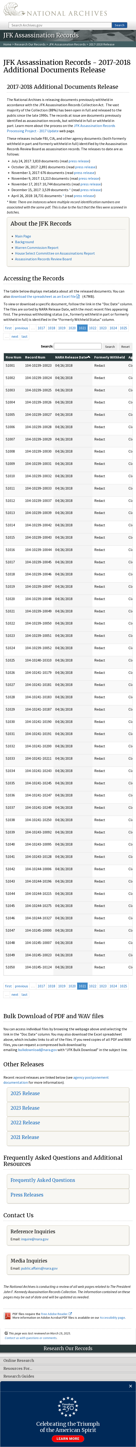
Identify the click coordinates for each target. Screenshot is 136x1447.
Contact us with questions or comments (31, 1338)
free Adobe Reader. (56, 1314)
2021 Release (24, 1137)
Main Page (23, 236)
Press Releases (26, 1195)
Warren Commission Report (37, 247)
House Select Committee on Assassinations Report (55, 253)
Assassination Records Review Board (43, 259)
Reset (125, 347)
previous (21, 328)
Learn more (68, 1439)
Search (119, 25)
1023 (103, 328)
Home (7, 44)
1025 (123, 328)
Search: (47, 346)
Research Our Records (30, 44)
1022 (92, 328)
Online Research (18, 1361)
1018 (51, 328)
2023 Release (24, 1108)
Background (24, 242)
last (24, 336)
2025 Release (25, 1093)
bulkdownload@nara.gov (37, 1049)
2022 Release (25, 1122)
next (14, 336)
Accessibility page (112, 1317)
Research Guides (18, 1376)
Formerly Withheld (109, 357)
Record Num (35, 357)
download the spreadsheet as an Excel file (43, 296)
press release (78, 161)
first (8, 328)
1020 (72, 328)
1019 (61, 328)
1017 (41, 328)
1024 (113, 328)
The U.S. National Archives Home (55, 10)
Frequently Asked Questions (42, 1180)
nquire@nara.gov (35, 1239)
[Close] (130, 1386)
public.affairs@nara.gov (39, 1268)
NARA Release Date (73, 357)
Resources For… (17, 1369)
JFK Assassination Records (67, 44)
